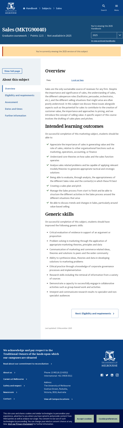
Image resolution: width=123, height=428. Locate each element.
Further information (15, 115)
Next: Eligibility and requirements (93, 313)
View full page (12, 71)
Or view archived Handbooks (103, 41)
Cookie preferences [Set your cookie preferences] (108, 418)
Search (104, 7)
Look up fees (77, 80)
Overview (10, 88)
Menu (116, 7)
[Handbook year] (107, 35)
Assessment (11, 102)
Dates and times (13, 108)
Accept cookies (84, 418)
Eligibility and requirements (19, 95)
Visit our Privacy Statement (20, 424)
